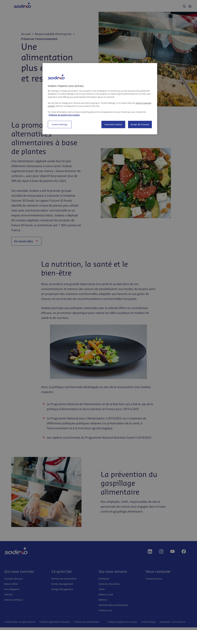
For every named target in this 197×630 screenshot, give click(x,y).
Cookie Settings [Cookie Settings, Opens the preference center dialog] (60, 124)
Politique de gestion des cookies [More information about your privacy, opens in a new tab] (64, 115)
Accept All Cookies (140, 124)
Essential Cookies (113, 124)
